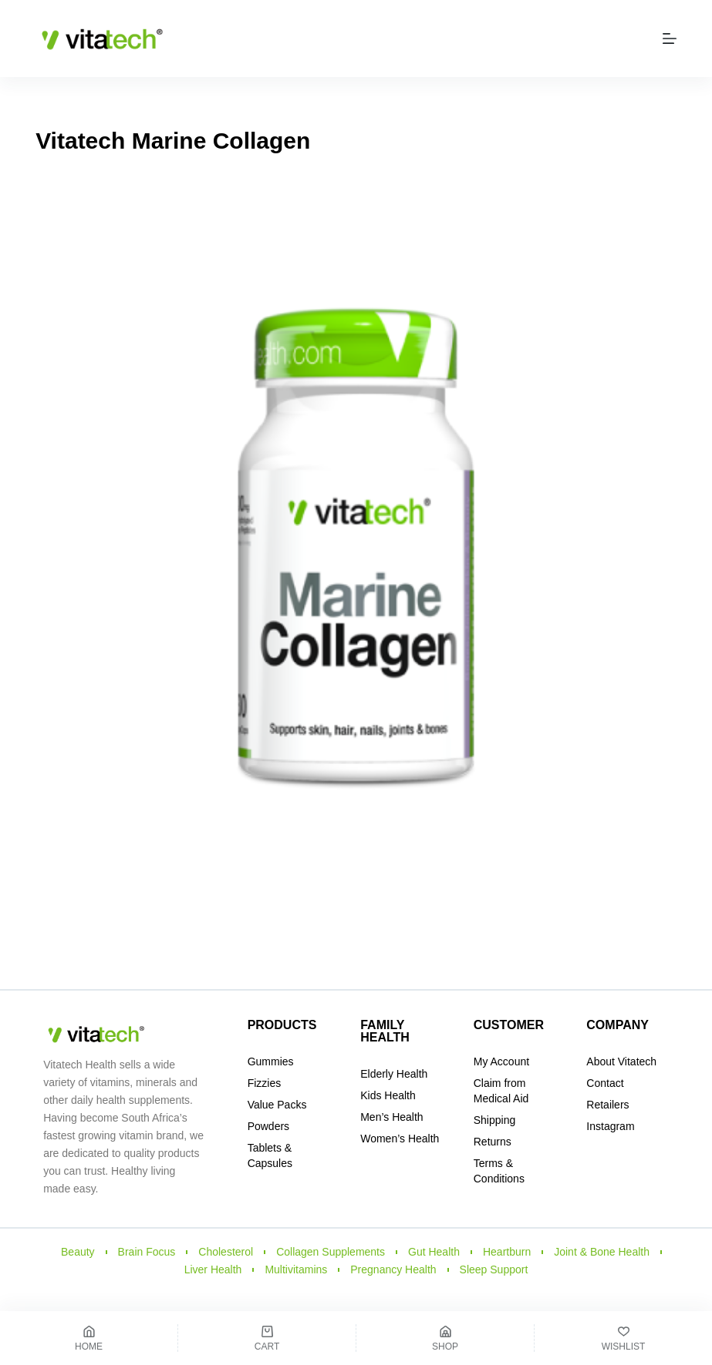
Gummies (271, 1061)
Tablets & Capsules (270, 1155)
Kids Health (388, 1095)
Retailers (607, 1104)
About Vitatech (621, 1061)
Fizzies (265, 1083)
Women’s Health (399, 1138)
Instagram (610, 1126)
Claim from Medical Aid (501, 1091)
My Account (501, 1061)
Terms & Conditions (499, 1171)
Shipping (495, 1120)
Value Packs (277, 1104)
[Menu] (670, 38)
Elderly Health (393, 1074)
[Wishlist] (623, 1338)
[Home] (88, 1338)
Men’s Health (391, 1117)
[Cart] (267, 1338)
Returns (492, 1141)
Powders (268, 1126)
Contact (604, 1083)
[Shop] (445, 1338)
